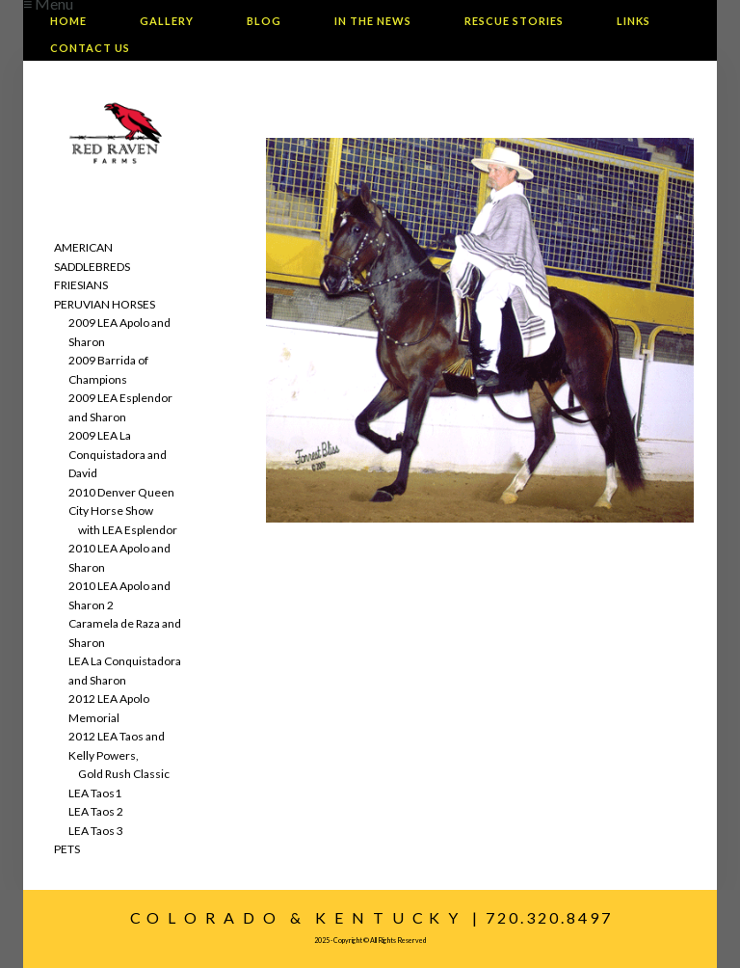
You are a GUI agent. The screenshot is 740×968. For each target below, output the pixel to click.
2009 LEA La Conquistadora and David (117, 454)
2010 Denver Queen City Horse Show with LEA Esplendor (122, 511)
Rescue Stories (514, 20)
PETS (67, 849)
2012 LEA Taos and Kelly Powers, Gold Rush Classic (119, 755)
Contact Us (90, 47)
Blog (264, 20)
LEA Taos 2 (95, 811)
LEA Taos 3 (95, 830)
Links (633, 20)
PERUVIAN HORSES (104, 304)
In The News (372, 20)
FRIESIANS (81, 285)
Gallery (167, 20)
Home (68, 20)
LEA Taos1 (94, 793)
